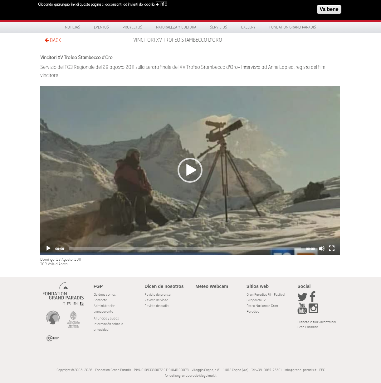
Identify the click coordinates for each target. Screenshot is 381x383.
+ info (161, 3)
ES (82, 303)
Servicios (218, 27)
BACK (53, 40)
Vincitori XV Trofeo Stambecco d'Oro (177, 40)
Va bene (329, 8)
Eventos (101, 27)
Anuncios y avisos (106, 318)
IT (63, 303)
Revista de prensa (157, 294)
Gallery (248, 27)
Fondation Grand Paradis (292, 27)
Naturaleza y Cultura (176, 27)
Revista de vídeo (156, 300)
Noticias (72, 27)
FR (69, 303)
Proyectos (132, 27)
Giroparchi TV (256, 300)
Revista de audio (156, 306)
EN (75, 303)
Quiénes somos (105, 294)
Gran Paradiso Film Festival (266, 294)
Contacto (100, 300)
